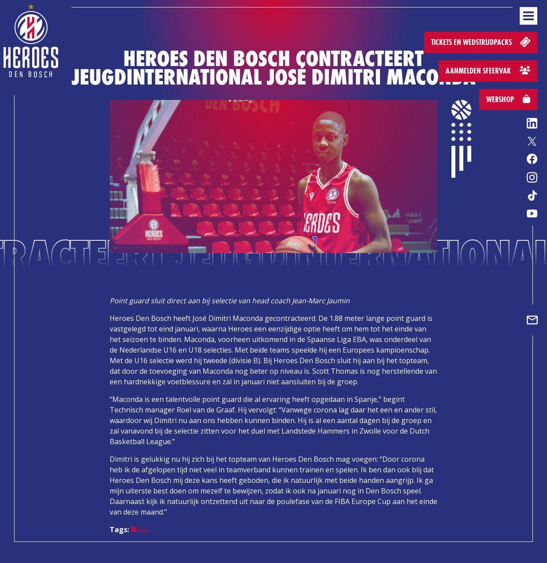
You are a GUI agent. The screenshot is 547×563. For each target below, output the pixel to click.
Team (139, 529)
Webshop (508, 99)
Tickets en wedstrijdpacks (481, 41)
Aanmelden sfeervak (488, 70)
